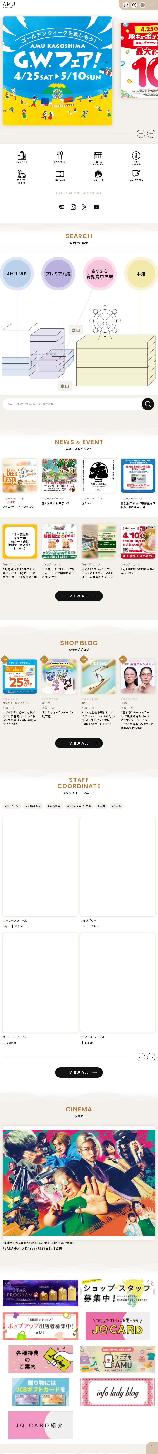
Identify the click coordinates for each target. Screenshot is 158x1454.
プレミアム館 (58, 273)
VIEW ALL (78, 595)
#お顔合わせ (33, 806)
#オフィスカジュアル (79, 806)
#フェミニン (12, 806)
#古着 (101, 806)
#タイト (116, 806)
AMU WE (17, 273)
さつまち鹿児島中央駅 (99, 273)
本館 (141, 273)
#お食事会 (54, 806)
